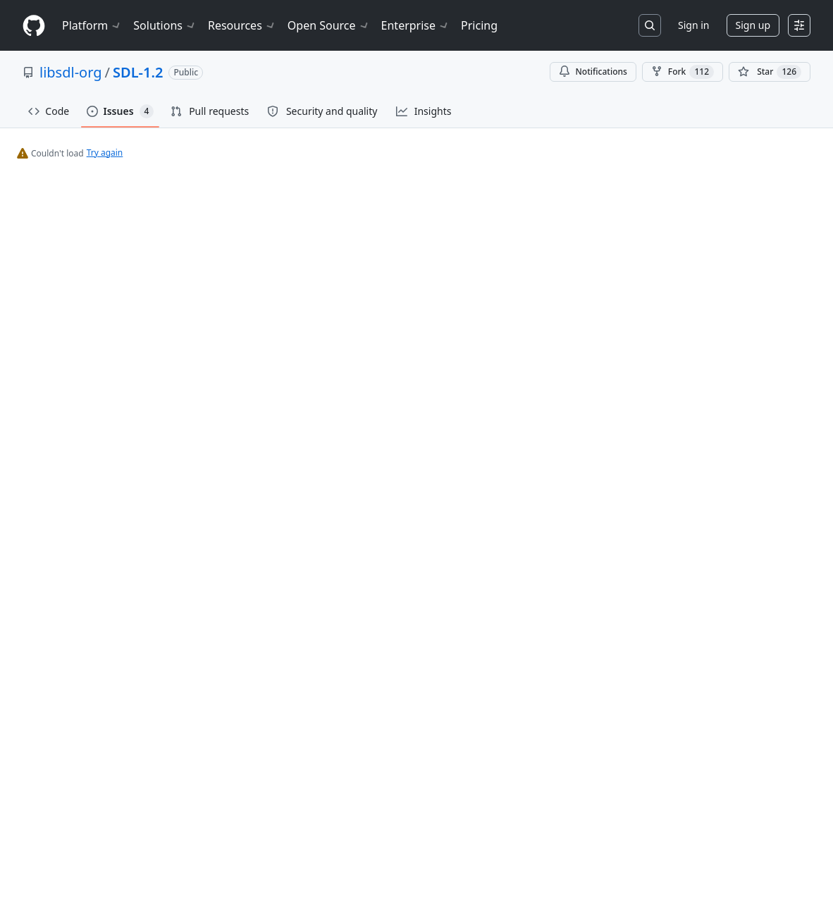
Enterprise (415, 25)
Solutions (165, 25)
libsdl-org (70, 72)
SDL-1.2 (138, 72)
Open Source (329, 25)
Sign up (753, 25)
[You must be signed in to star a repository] (769, 72)
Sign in (693, 25)
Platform (92, 25)
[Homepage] (34, 25)
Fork (682, 72)
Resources (242, 25)
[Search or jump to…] (649, 25)
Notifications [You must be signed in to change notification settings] (593, 72)
